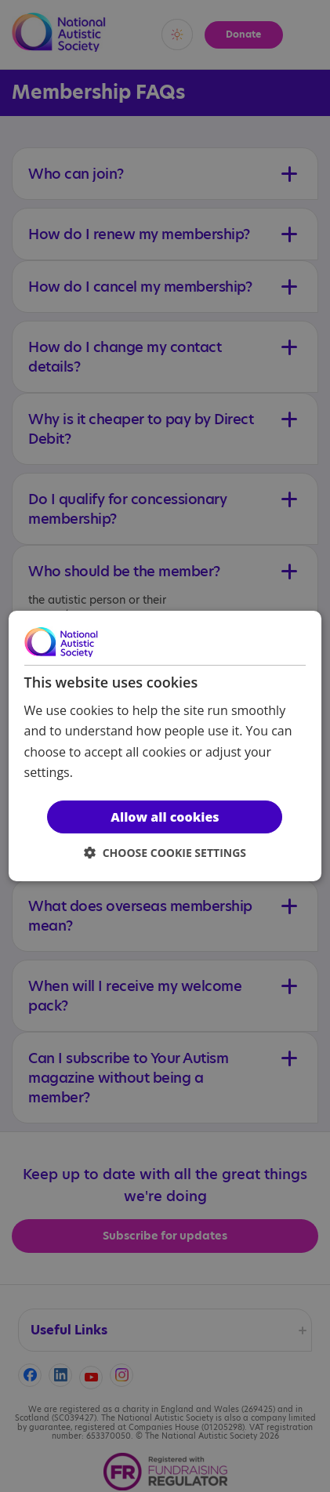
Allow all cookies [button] (165, 817)
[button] (165, 853)
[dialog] (165, 746)
